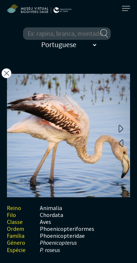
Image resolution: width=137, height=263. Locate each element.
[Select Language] (69, 45)
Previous (121, 142)
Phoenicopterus (58, 243)
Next (121, 128)
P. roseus (50, 250)
